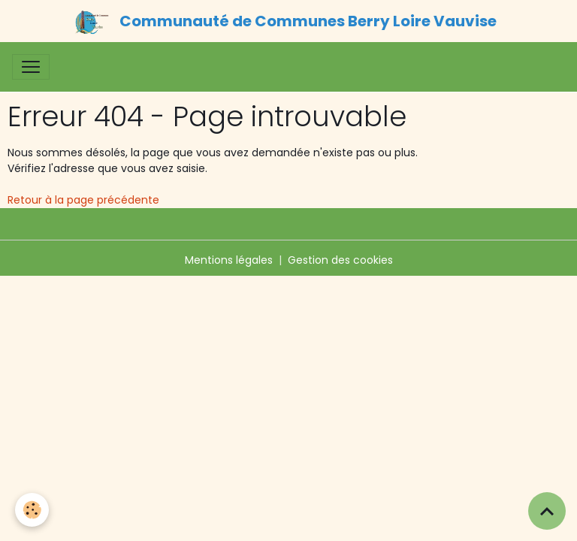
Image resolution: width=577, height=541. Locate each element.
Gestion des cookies (340, 259)
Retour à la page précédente (83, 199)
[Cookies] (32, 510)
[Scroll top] (547, 511)
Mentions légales (229, 259)
